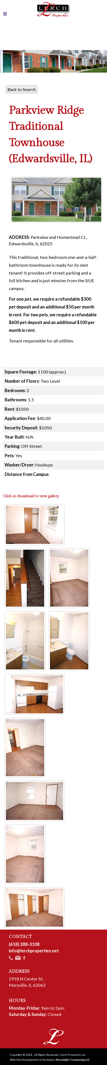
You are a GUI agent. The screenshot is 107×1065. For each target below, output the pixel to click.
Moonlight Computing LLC (73, 1059)
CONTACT (20, 936)
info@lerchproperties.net (34, 950)
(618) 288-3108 (24, 944)
